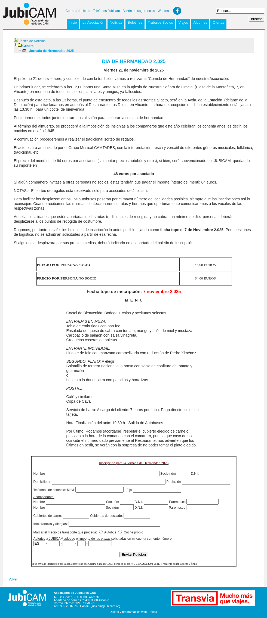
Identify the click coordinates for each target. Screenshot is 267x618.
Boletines (135, 22)
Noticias (116, 22)
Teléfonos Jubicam (106, 11)
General (28, 46)
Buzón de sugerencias (138, 11)
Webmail (164, 11)
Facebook (177, 11)
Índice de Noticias (32, 41)
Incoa (153, 611)
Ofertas (218, 22)
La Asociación (93, 22)
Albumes (200, 22)
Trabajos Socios (160, 22)
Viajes (183, 22)
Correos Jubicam (78, 11)
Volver (13, 579)
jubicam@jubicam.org (105, 606)
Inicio (73, 22)
